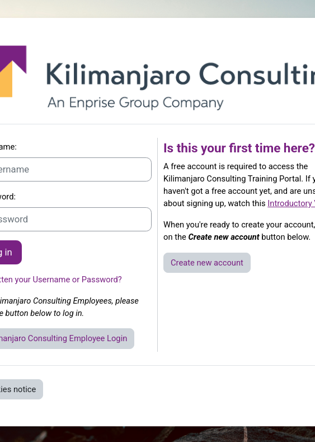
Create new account (207, 263)
